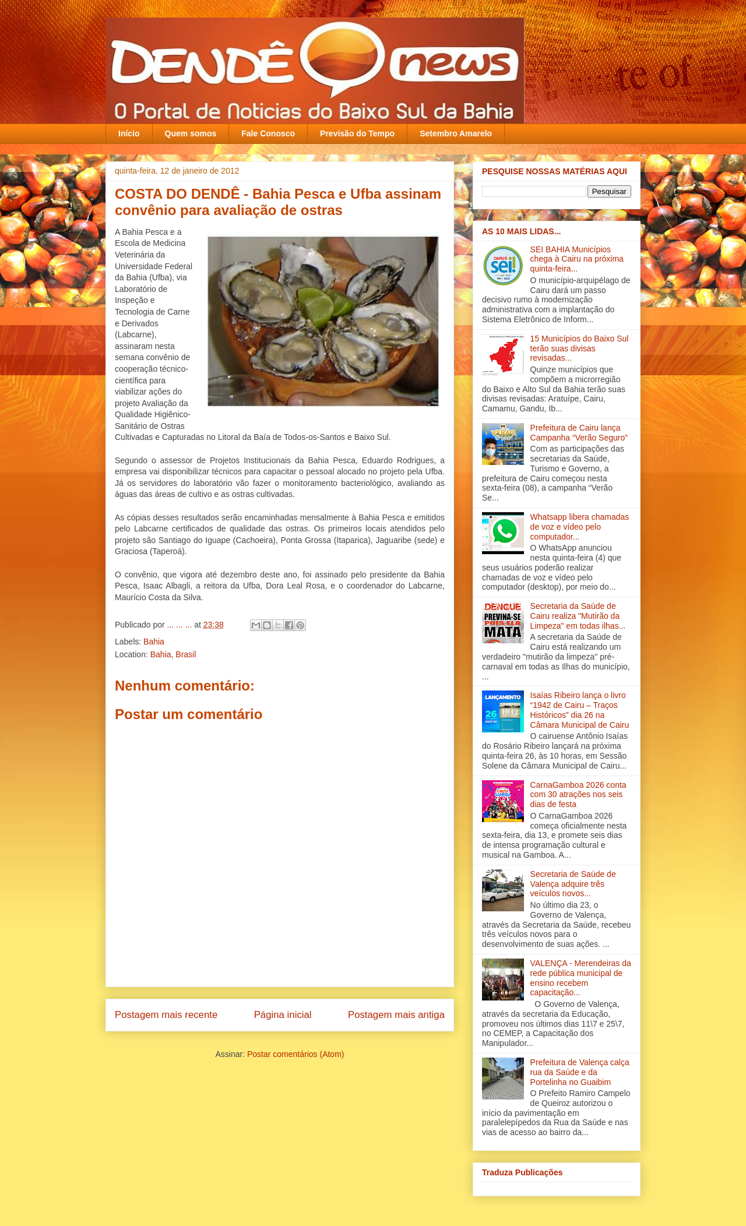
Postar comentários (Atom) (295, 1054)
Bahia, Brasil (173, 654)
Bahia (153, 641)
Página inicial (283, 1014)
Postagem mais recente (166, 1014)
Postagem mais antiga (396, 1014)
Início (129, 133)
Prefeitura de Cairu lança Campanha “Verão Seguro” (579, 432)
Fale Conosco (268, 133)
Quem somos (191, 133)
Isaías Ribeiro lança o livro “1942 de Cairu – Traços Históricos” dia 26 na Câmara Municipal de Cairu (579, 709)
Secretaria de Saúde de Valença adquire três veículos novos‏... (573, 884)
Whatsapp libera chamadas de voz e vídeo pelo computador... (579, 526)
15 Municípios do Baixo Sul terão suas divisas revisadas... (579, 348)
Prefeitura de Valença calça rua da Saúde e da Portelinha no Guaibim (579, 1072)
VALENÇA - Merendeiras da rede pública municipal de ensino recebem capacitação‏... (580, 978)
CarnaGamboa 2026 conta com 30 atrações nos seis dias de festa (578, 794)
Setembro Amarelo (456, 133)
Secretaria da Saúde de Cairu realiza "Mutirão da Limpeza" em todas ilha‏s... (578, 615)
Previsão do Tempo (357, 133)
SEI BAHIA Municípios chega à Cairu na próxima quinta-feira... (577, 259)
